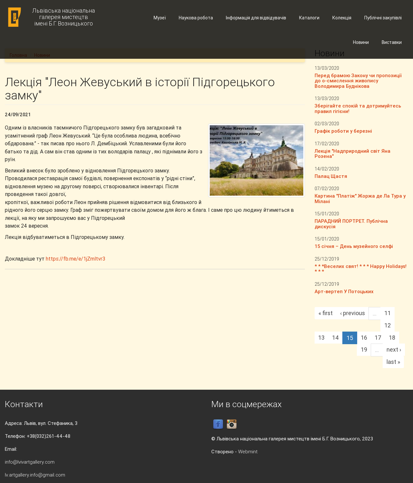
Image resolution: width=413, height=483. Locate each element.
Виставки (392, 42)
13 (321, 337)
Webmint (247, 451)
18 (392, 337)
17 (378, 337)
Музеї (160, 18)
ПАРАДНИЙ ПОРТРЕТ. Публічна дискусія (351, 224)
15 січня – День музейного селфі (354, 246)
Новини (361, 42)
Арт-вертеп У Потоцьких (344, 291)
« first (325, 313)
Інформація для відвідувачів (256, 18)
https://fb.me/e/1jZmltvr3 (75, 258)
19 (364, 349)
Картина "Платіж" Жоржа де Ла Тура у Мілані (360, 198)
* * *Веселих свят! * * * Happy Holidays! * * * (361, 269)
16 (364, 337)
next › (394, 349)
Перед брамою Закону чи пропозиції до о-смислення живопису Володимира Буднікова (358, 80)
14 (335, 337)
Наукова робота (196, 18)
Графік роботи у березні (343, 131)
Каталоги (309, 18)
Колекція (341, 18)
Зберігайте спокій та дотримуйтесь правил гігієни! (358, 108)
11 (387, 313)
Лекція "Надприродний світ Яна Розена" (352, 153)
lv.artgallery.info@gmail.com (35, 475)
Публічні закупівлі (383, 18)
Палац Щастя (331, 176)
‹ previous (352, 313)
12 (387, 325)
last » (393, 361)
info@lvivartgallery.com (30, 462)
